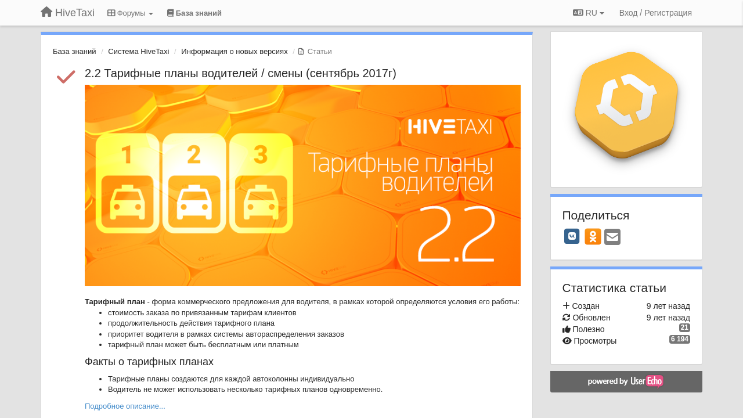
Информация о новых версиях (234, 51)
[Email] (612, 238)
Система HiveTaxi (138, 51)
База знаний (74, 51)
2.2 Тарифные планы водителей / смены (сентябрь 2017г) (240, 73)
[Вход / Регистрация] (656, 13)
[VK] (572, 236)
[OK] (593, 236)
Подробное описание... (125, 406)
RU (588, 12)
